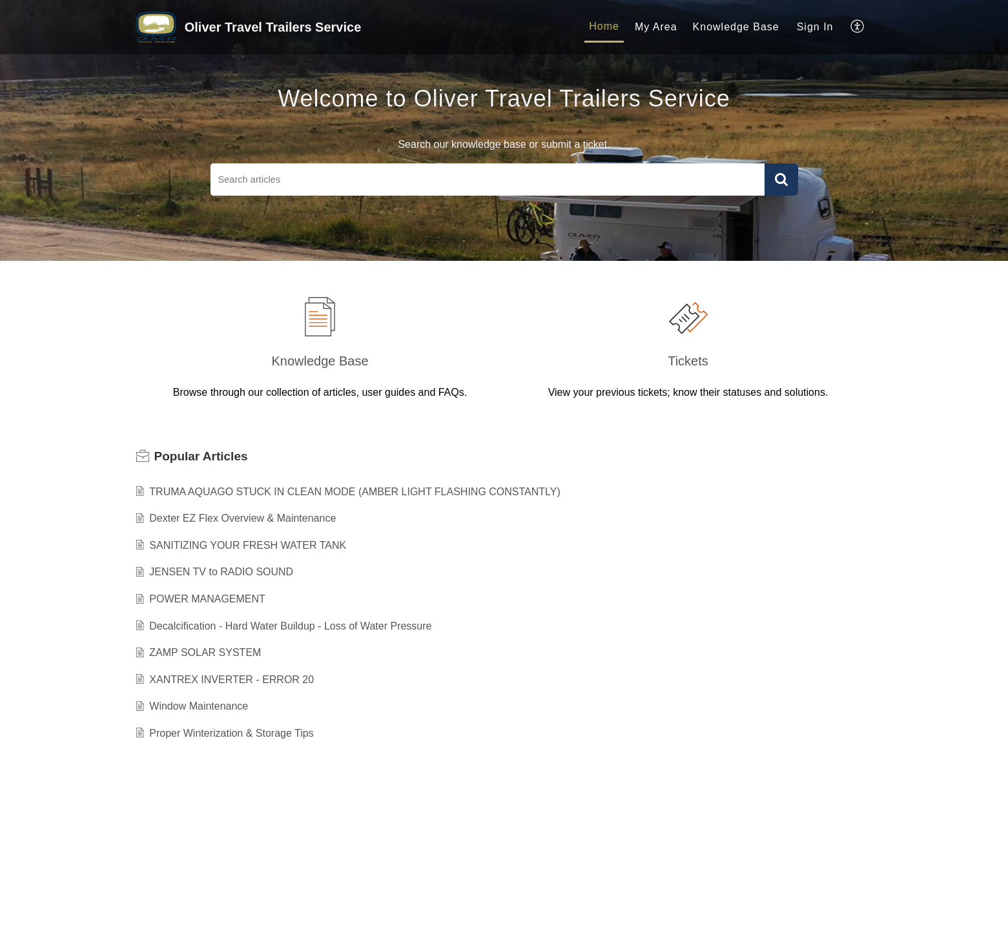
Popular (201, 456)
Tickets (688, 361)
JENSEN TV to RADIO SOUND (221, 571)
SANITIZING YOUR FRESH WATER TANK (247, 545)
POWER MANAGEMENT (207, 598)
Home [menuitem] (604, 26)
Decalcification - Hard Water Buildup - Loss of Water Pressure (290, 625)
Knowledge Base (319, 361)
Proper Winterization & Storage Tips (231, 733)
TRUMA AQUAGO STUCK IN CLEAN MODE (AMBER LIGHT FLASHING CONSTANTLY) (355, 491)
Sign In (815, 26)
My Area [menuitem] (656, 26)
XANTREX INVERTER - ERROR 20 (231, 679)
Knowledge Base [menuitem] (736, 26)
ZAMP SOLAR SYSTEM (205, 652)
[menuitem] (604, 27)
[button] (781, 179)
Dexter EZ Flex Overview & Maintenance (242, 518)
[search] (488, 179)
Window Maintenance (198, 706)
